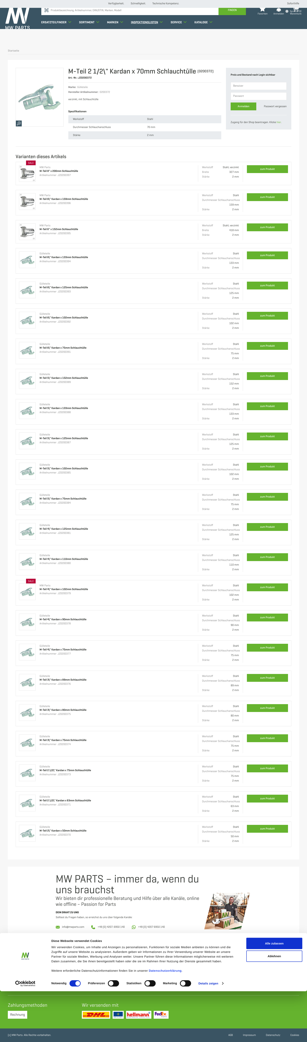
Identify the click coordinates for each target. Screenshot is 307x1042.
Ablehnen (274, 1007)
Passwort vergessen (275, 106)
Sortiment (91, 36)
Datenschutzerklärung (165, 1021)
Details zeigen (208, 1034)
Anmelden (243, 106)
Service (181, 36)
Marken (117, 36)
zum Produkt (267, 169)
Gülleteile (45, 253)
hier (279, 122)
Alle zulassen (274, 994)
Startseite (13, 50)
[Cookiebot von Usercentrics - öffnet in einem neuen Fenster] (25, 1034)
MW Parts (45, 167)
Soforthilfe (293, 3)
